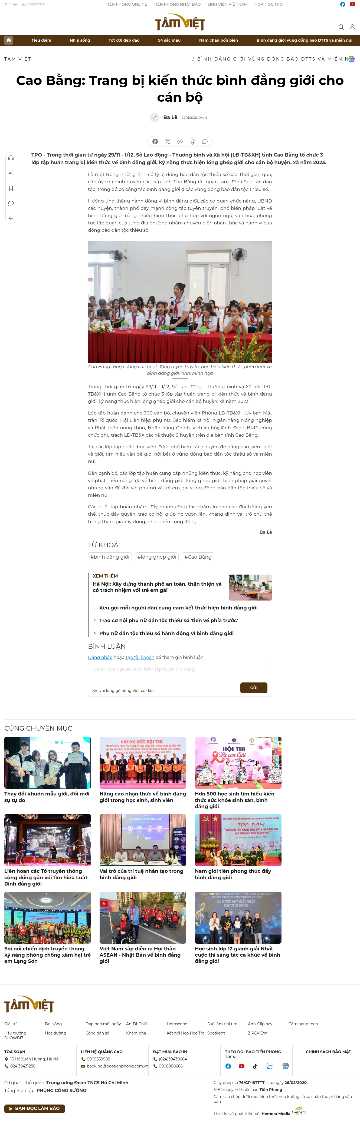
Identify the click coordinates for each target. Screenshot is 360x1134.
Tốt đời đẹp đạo (124, 40)
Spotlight (216, 1033)
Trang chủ (8, 40)
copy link (180, 141)
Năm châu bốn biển (218, 40)
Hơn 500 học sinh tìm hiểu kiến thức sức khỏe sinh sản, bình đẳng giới (234, 800)
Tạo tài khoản (139, 657)
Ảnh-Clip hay (260, 1024)
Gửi (254, 687)
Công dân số (97, 1033)
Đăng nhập (100, 657)
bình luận (205, 141)
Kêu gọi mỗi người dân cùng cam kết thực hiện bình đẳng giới (178, 608)
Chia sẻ (11, 173)
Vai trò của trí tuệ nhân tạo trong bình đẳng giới (142, 874)
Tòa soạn (14, 1051)
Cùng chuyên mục (38, 728)
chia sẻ (155, 141)
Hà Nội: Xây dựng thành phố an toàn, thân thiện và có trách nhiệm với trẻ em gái (157, 587)
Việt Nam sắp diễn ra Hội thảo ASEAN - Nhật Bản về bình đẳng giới (140, 955)
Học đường (55, 1033)
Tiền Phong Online (126, 4)
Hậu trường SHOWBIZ (15, 1035)
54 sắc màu (169, 40)
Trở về (11, 218)
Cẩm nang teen (303, 1024)
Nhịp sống (80, 40)
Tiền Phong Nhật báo (177, 4)
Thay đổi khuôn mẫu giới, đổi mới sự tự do (46, 797)
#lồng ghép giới (157, 557)
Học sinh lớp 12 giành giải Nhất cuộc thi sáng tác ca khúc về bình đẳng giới (237, 955)
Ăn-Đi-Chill (136, 1024)
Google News (351, 59)
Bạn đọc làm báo (34, 1108)
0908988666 (171, 1066)
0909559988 (98, 1059)
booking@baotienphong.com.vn (117, 1066)
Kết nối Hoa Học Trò (185, 1033)
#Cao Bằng (197, 557)
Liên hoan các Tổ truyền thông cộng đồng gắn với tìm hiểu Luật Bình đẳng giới (45, 877)
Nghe (11, 158)
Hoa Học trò (268, 4)
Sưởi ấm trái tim (222, 1024)
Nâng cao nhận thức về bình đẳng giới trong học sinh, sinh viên (143, 797)
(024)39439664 (173, 1059)
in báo (192, 141)
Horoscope (177, 1024)
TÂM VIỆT (18, 59)
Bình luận (11, 203)
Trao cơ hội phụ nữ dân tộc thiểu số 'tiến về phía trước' (168, 621)
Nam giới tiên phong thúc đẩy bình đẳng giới (233, 874)
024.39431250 (22, 1066)
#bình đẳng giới (109, 557)
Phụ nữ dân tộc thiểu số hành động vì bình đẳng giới (166, 633)
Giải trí (10, 1024)
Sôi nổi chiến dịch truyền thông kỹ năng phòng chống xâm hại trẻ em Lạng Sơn (47, 955)
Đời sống (53, 1024)
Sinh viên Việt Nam (228, 4)
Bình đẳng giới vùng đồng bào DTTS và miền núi (304, 40)
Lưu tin (11, 188)
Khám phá (136, 1033)
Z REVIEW (257, 1033)
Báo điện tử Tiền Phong (180, 22)
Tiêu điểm (41, 40)
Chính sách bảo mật (328, 1051)
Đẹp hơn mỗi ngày (103, 1024)
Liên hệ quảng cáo (102, 1051)
